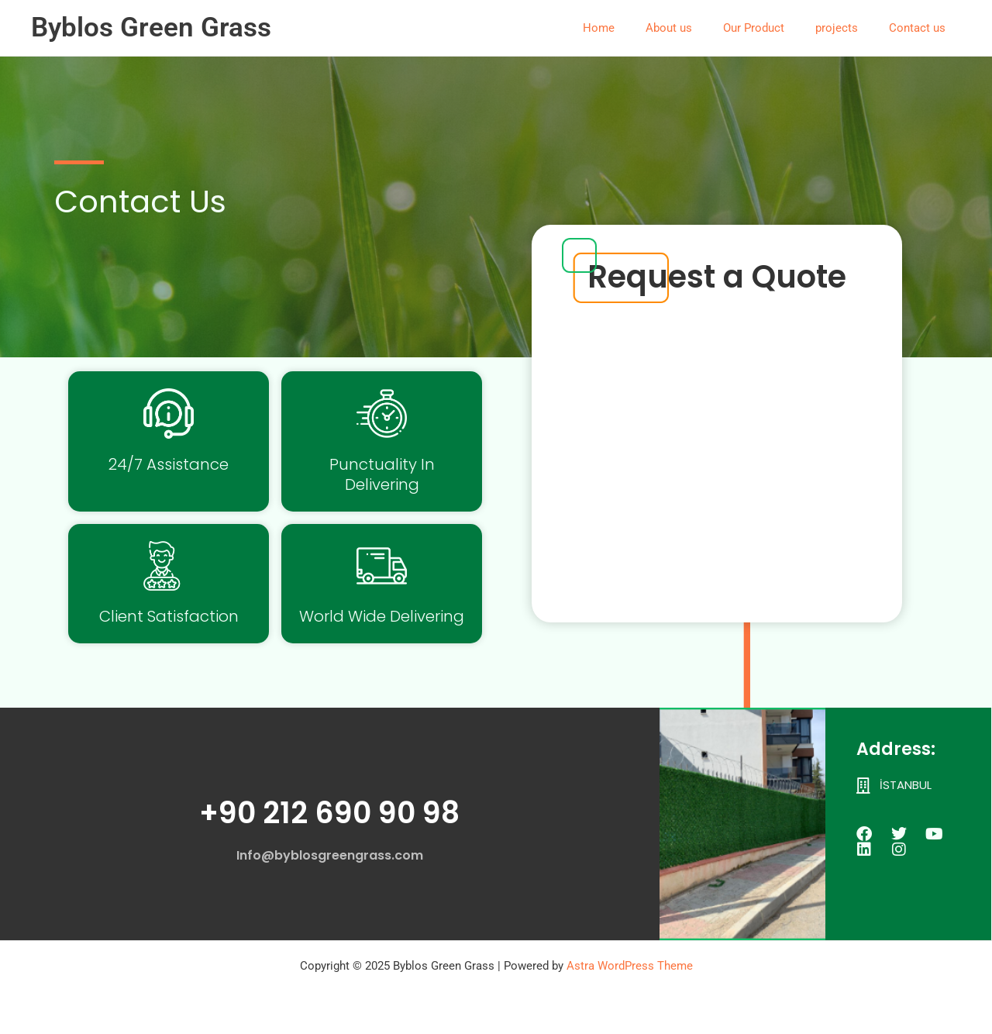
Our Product (773, 28)
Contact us (921, 28)
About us (696, 28)
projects (848, 28)
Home (633, 28)
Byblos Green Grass (151, 27)
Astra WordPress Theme (630, 966)
